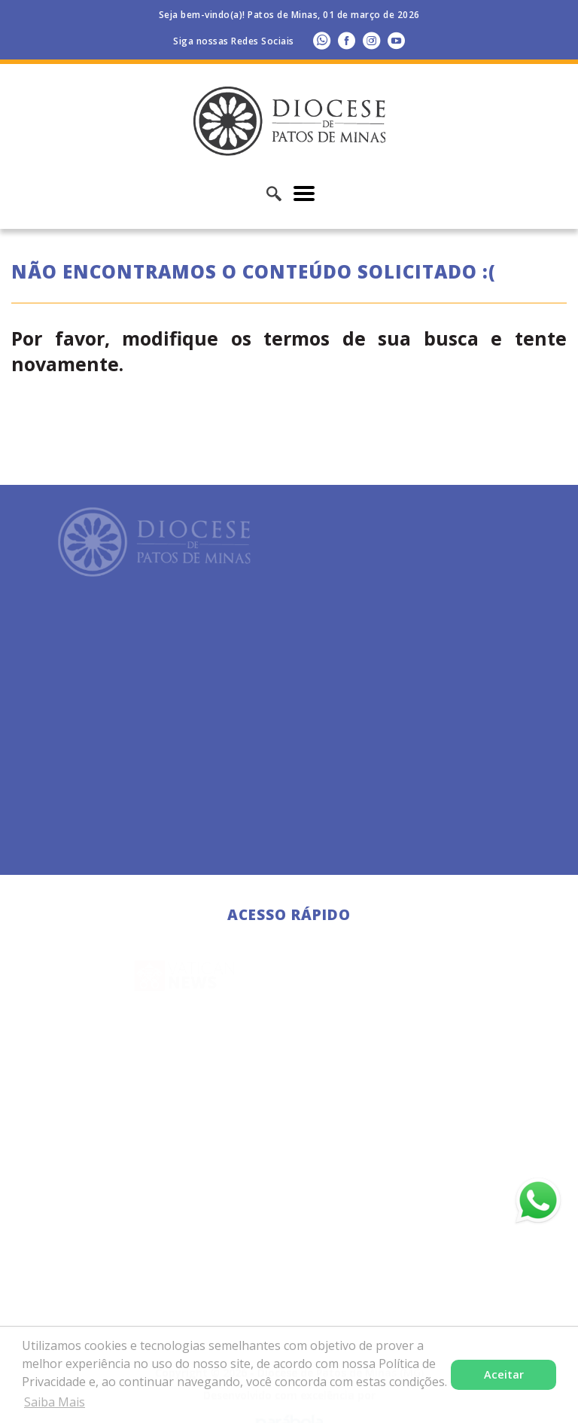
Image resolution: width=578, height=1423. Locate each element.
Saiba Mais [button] (54, 1402)
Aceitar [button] (504, 1374)
